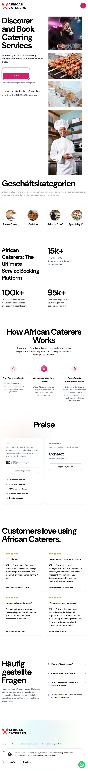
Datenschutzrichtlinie (29, 744)
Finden (16, 76)
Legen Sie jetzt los (22, 471)
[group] (11, 218)
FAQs (13, 744)
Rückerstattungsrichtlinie (52, 744)
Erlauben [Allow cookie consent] (26, 762)
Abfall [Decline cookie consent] (12, 762)
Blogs (4, 744)
